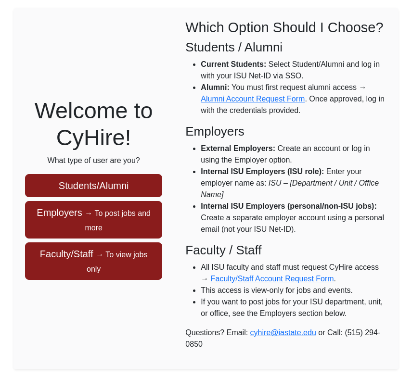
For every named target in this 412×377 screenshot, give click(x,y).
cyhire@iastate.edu (283, 332)
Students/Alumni (94, 185)
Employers (94, 219)
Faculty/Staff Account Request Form (272, 279)
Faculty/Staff (94, 261)
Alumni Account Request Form (253, 99)
